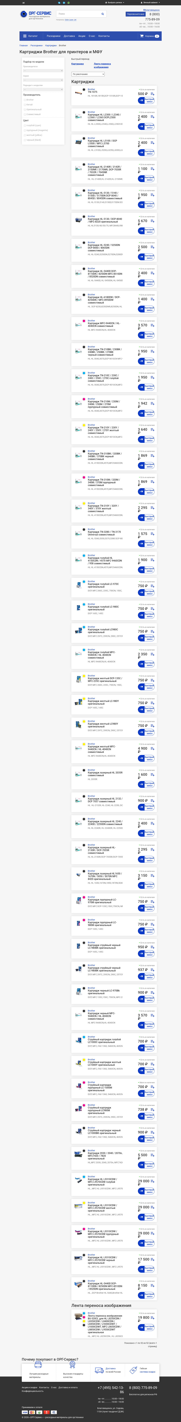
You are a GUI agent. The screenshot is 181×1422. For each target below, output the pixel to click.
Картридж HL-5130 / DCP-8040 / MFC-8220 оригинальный (105, 220)
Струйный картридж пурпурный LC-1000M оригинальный (100, 1088)
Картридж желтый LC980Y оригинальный (103, 725)
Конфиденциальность (33, 1391)
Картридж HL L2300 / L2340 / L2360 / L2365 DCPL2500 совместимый (104, 117)
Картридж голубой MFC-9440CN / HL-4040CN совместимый (101, 655)
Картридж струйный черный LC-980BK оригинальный (104, 946)
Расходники (53, 36)
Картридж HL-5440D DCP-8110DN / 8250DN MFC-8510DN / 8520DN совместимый (105, 274)
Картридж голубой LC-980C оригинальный (103, 608)
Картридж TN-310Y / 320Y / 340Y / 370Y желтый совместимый (103, 509)
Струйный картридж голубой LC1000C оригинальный (104, 1041)
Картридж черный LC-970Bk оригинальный (104, 992)
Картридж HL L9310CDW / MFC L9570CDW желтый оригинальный (102, 1208)
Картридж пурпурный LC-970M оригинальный (102, 901)
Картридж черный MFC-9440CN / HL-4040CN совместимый (101, 1016)
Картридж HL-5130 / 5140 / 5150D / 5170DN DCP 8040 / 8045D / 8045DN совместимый (105, 196)
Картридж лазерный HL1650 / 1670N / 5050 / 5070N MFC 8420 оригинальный (105, 876)
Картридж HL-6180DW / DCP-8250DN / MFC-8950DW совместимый (104, 300)
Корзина (149, 36)
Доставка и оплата (68, 1387)
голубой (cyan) (33, 125)
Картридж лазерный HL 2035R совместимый (105, 774)
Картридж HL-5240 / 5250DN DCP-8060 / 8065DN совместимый (104, 248)
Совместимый (33, 114)
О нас (92, 36)
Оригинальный (33, 109)
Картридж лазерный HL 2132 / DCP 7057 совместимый (105, 800)
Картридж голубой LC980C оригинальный (103, 631)
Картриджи (77, 63)
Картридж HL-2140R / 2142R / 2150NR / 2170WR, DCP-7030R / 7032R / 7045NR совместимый (104, 171)
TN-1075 (92, 92)
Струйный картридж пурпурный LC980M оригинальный (99, 1110)
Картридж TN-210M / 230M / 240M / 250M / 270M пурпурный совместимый (104, 404)
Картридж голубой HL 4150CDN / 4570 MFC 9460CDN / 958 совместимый (105, 561)
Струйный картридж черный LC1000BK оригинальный (104, 1132)
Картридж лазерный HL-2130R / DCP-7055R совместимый (102, 850)
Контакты (104, 36)
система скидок (147, 1372)
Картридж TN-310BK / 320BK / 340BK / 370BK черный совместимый (105, 456)
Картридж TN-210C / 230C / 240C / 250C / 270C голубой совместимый (103, 378)
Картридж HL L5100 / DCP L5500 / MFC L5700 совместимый (102, 143)
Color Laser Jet (70, 20)
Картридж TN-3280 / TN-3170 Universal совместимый (104, 533)
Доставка (69, 36)
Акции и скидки (29, 1387)
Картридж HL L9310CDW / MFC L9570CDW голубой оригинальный (102, 1182)
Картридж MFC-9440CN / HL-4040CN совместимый (104, 324)
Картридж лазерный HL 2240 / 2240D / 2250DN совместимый (105, 823)
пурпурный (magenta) (37, 130)
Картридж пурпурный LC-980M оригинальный (102, 924)
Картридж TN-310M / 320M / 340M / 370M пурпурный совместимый (104, 482)
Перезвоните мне (135, 14)
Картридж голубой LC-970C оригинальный (103, 585)
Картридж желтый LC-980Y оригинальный (103, 702)
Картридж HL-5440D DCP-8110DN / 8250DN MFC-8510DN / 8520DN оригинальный (105, 1286)
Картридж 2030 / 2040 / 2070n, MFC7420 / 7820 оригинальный (105, 1156)
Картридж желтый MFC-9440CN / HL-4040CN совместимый (102, 749)
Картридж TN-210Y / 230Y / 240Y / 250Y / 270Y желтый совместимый (103, 430)
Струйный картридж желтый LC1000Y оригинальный (104, 1063)
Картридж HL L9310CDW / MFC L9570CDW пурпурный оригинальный (103, 1234)
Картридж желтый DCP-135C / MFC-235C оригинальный (105, 679)
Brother (30, 100)
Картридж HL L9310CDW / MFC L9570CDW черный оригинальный (102, 1260)
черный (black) (33, 140)
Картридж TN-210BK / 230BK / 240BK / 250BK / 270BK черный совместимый (105, 352)
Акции (81, 36)
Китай (29, 104)
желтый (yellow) (34, 135)
